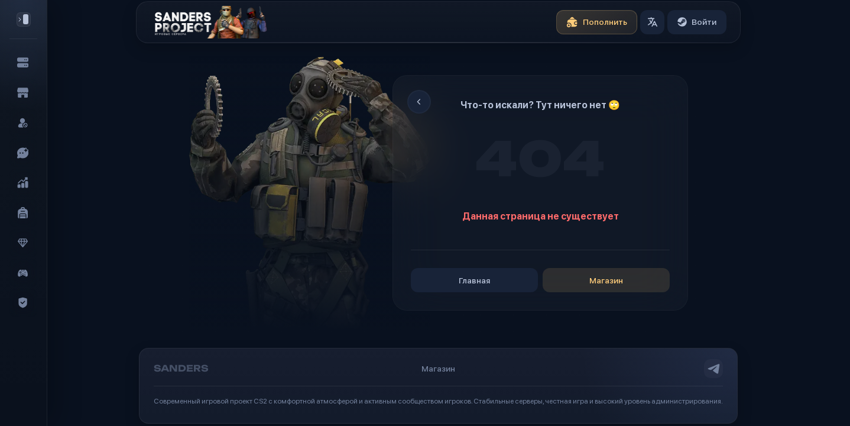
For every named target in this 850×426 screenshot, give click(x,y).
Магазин (616, 280)
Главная (484, 280)
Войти (706, 22)
